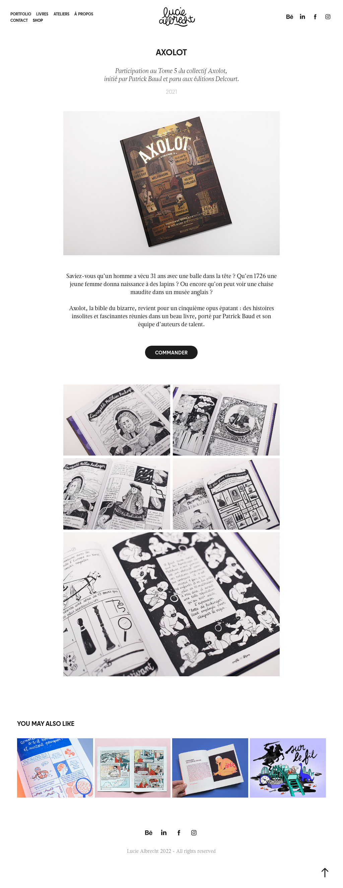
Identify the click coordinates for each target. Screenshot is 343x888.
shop (38, 20)
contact (19, 20)
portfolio (20, 13)
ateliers (61, 13)
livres (42, 13)
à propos (83, 13)
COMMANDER (171, 352)
